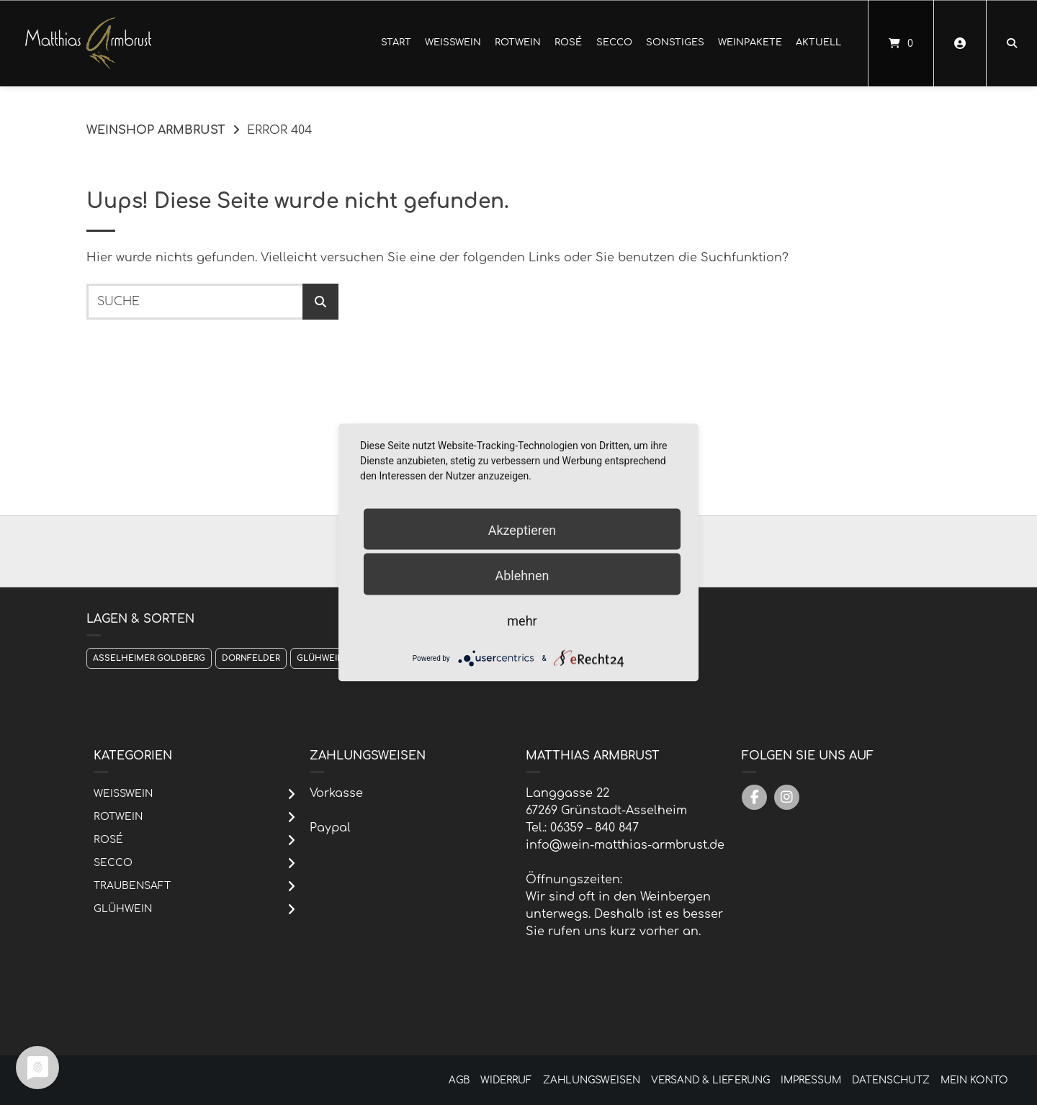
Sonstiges (675, 42)
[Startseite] (88, 43)
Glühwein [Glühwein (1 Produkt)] (320, 658)
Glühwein (123, 908)
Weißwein (453, 42)
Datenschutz (891, 1080)
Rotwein (518, 42)
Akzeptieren (522, 530)
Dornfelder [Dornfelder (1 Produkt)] (251, 658)
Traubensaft (132, 885)
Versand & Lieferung (710, 1080)
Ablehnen (522, 575)
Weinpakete (750, 42)
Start (396, 42)
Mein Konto (974, 1080)
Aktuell (818, 42)
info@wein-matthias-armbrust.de (625, 845)
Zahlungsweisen (591, 1080)
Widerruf (506, 1080)
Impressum (811, 1080)
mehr (522, 620)
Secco (614, 42)
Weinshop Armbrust (155, 130)
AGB (459, 1080)
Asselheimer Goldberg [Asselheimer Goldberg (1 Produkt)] (149, 658)
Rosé (568, 42)
